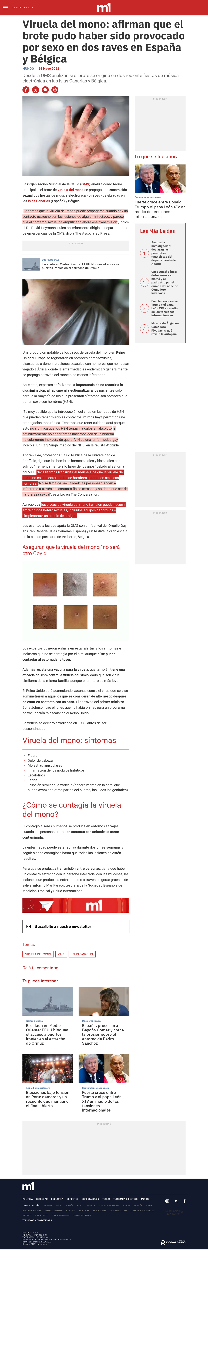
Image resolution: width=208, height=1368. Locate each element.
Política (27, 1198)
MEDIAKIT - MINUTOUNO (34, 1235)
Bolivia (70, 1210)
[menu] (7, 7)
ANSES (126, 1205)
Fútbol (91, 1205)
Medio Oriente (54, 1210)
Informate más (50, 259)
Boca (80, 1205)
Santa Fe (84, 1210)
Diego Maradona (109, 1205)
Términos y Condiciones (37, 1220)
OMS (85, 184)
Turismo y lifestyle (125, 1198)
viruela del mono (70, 190)
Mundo (28, 69)
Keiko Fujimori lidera (38, 1087)
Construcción (118, 1210)
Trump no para (34, 1020)
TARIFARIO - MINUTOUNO (35, 1237)
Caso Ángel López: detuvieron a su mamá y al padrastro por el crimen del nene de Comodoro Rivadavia (164, 282)
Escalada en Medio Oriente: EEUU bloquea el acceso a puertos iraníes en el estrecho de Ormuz (80, 266)
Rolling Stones (31, 1210)
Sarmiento (41, 1215)
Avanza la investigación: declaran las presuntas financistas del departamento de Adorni (163, 253)
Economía (57, 1198)
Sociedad (42, 1198)
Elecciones (99, 1210)
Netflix (27, 1215)
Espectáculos (90, 1198)
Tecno (106, 1198)
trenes (48, 1205)
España (138, 1205)
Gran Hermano (61, 1215)
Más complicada (91, 1020)
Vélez (59, 1205)
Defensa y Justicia (142, 1210)
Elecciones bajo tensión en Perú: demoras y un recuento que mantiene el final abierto (47, 1099)
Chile (149, 1205)
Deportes (72, 1198)
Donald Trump (82, 1215)
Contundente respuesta (95, 1087)
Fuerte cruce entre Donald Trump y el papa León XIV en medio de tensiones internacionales (160, 209)
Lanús (70, 1205)
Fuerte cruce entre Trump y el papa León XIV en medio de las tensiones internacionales (102, 1101)
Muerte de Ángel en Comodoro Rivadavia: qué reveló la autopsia (165, 328)
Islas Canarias (39, 201)
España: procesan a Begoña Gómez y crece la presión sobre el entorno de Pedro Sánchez (103, 1034)
